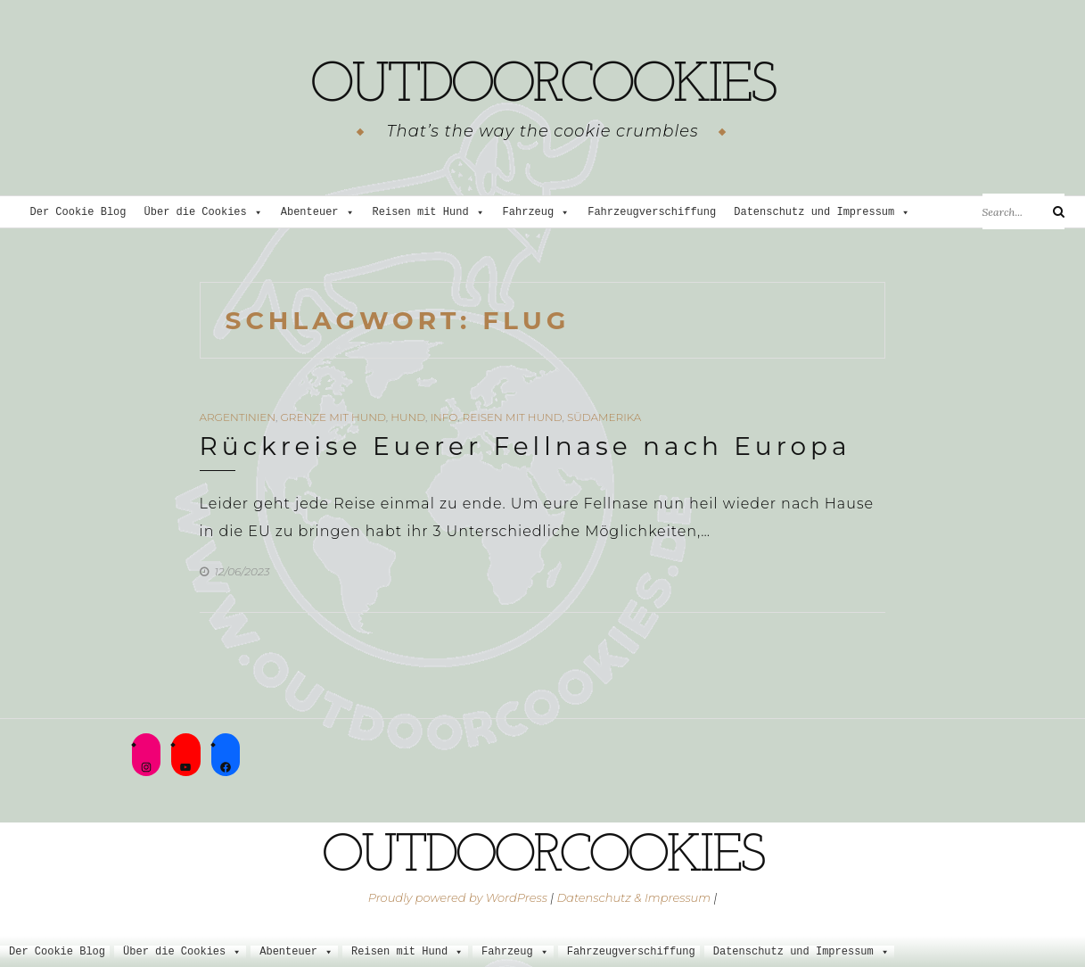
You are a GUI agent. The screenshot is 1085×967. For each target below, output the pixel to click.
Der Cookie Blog (78, 212)
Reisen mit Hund (429, 212)
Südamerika (604, 417)
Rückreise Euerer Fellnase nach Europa (525, 446)
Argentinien (238, 417)
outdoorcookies (542, 85)
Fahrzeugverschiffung (652, 212)
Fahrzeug (537, 212)
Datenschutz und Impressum (822, 212)
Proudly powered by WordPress (457, 897)
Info (443, 417)
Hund (407, 417)
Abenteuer (318, 212)
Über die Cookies (203, 212)
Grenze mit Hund (333, 417)
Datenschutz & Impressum (633, 897)
